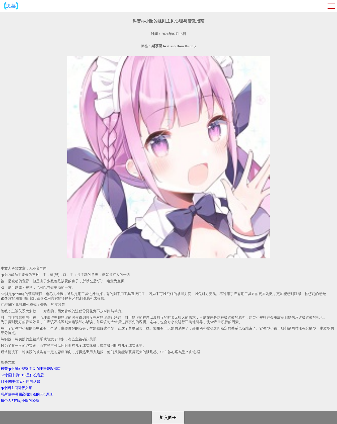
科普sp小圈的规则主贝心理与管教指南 (30, 369)
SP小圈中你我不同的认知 (20, 381)
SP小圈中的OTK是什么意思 (22, 375)
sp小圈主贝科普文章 (16, 388)
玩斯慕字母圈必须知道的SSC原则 (27, 394)
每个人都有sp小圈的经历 (20, 401)
